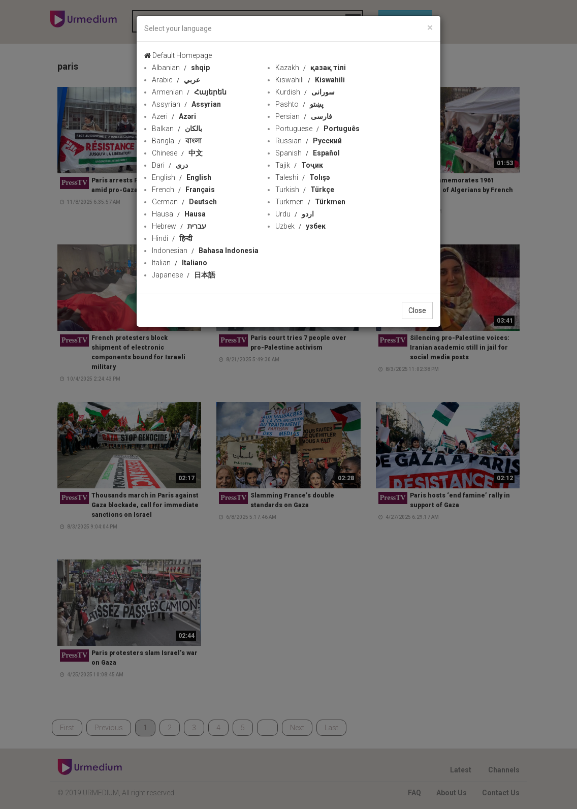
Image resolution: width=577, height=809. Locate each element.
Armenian (189, 92)
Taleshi (302, 177)
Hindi (172, 238)
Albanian (181, 68)
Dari (170, 165)
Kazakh (310, 68)
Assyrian (186, 104)
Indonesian (205, 250)
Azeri (174, 116)
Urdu (294, 214)
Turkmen (310, 202)
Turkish (304, 189)
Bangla (177, 141)
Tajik (299, 165)
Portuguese (317, 129)
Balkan (177, 129)
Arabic (176, 80)
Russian (308, 141)
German (184, 202)
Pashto (299, 104)
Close (417, 310)
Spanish (307, 153)
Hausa (179, 214)
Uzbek (300, 226)
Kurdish (305, 92)
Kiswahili (310, 80)
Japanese (183, 275)
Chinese (177, 153)
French (183, 189)
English (181, 177)
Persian (303, 116)
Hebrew (179, 226)
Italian (179, 263)
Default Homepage (178, 55)
